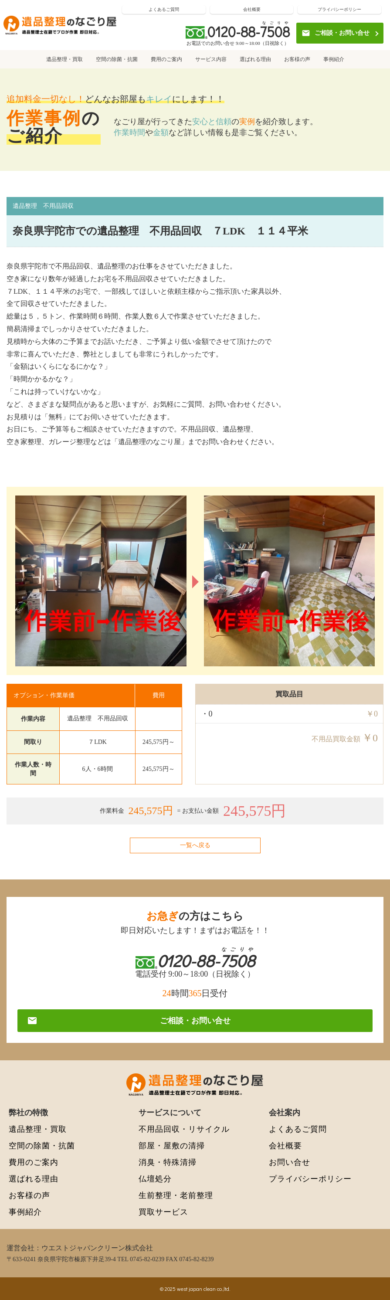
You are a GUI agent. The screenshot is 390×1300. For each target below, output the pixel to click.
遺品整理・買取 (64, 59)
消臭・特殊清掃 (168, 1162)
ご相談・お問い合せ (336, 33)
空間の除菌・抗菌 (117, 59)
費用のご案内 (166, 59)
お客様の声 (297, 59)
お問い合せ (289, 1162)
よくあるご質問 (164, 9)
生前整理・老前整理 (176, 1195)
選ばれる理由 (255, 59)
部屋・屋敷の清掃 (172, 1145)
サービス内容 (211, 59)
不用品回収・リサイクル (184, 1129)
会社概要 (252, 9)
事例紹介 (333, 59)
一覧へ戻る (195, 845)
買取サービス (163, 1212)
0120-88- (248, 32)
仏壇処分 (155, 1178)
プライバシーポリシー (339, 9)
